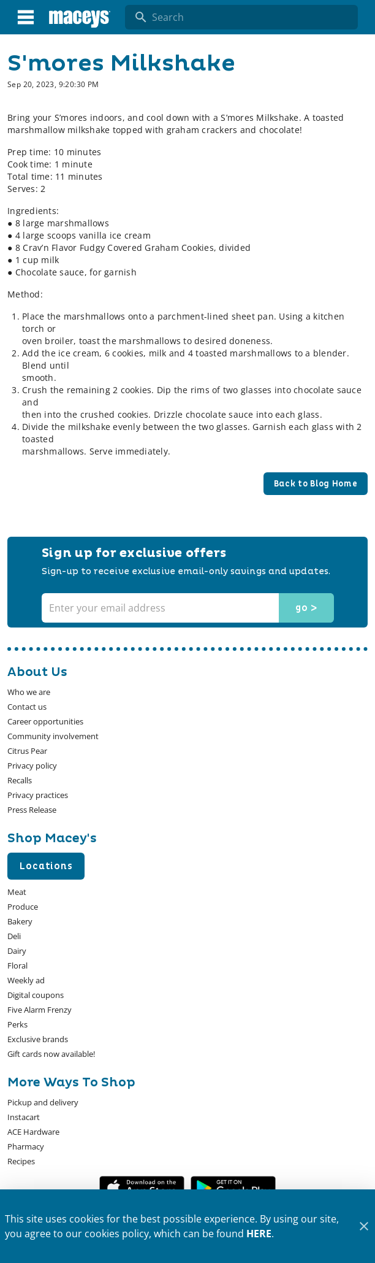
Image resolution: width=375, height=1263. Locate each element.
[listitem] (28, 692)
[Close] (363, 1226)
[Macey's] (79, 17)
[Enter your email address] (186, 608)
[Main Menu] (26, 17)
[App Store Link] (142, 1188)
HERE (258, 1233)
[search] (250, 17)
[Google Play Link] (233, 1188)
